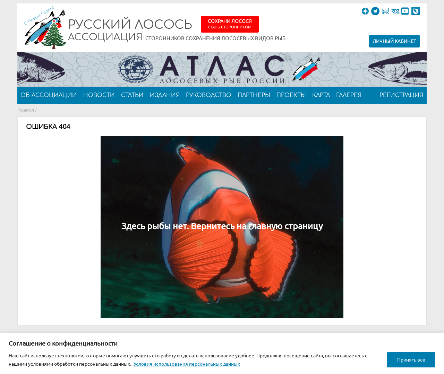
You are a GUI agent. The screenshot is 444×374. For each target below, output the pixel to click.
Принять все (411, 360)
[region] (222, 353)
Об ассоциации (48, 95)
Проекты (291, 95)
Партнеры (254, 95)
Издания (165, 95)
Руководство (208, 95)
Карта (321, 95)
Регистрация (401, 95)
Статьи (132, 95)
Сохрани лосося (230, 23)
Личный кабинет (394, 41)
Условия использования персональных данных (187, 364)
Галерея (348, 95)
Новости (99, 95)
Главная (25, 110)
